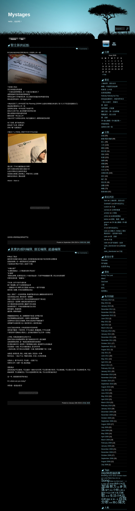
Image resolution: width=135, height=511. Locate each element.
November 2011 (107, 340)
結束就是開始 (106, 93)
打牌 (112, 493)
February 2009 (106, 443)
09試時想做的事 (110, 473)
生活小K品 (117, 495)
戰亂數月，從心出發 (108, 114)
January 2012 (106, 334)
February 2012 (106, 331)
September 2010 (107, 384)
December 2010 (107, 374)
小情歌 (114, 213)
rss (119, 478)
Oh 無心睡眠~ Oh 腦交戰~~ (111, 121)
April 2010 (105, 399)
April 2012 (105, 325)
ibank (124, 475)
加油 (105, 486)
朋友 (102, 154)
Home (13, 39)
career (110, 475)
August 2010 (105, 387)
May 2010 (104, 396)
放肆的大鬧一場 (107, 127)
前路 (108, 484)
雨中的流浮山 (119, 204)
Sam (105, 201)
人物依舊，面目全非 (108, 83)
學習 (111, 490)
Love (106, 478)
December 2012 (107, 309)
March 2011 (105, 365)
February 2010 (106, 406)
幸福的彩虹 (105, 124)
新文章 (103, 151)
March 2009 (105, 440)
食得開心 (104, 291)
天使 (113, 207)
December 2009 (107, 412)
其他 (84, 403)
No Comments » (82, 253)
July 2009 (104, 427)
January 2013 (106, 306)
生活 (102, 170)
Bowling (104, 476)
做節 (104, 484)
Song (105, 480)
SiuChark (104, 282)
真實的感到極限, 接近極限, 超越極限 (36, 249)
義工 (102, 179)
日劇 (121, 492)
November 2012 (107, 312)
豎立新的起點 (20, 45)
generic (106, 222)
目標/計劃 (83, 242)
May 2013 (104, 303)
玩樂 (102, 167)
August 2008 (105, 461)
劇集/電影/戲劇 (106, 139)
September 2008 (107, 458)
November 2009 (107, 415)
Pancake (104, 260)
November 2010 (107, 378)
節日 (102, 176)
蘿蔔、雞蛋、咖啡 (117, 219)
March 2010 (105, 402)
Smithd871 (108, 204)
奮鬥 (107, 490)
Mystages (19, 14)
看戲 (108, 499)
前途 (112, 484)
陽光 (121, 502)
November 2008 (107, 452)
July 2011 (104, 353)
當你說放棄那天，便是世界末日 (112, 99)
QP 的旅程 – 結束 (116, 243)
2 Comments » (83, 49)
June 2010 (105, 393)
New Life (115, 478)
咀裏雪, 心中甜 (106, 90)
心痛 (121, 490)
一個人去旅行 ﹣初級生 (109, 102)
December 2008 (107, 449)
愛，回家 (104, 118)
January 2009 (106, 446)
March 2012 (105, 328)
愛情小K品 (105, 493)
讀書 (88, 242)
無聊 (102, 161)
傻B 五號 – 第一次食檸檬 (110, 111)
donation (120, 475)
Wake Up (113, 481)
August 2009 (105, 424)
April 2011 (105, 362)
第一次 (116, 499)
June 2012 (105, 318)
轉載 (102, 188)
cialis (106, 231)
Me (22, 39)
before (106, 219)
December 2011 (107, 337)
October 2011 (106, 343)
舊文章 (103, 182)
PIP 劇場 (104, 263)
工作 (102, 145)
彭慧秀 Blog (105, 266)
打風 (117, 493)
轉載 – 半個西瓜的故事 (109, 86)
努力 (113, 486)
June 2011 (105, 356)
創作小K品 (119, 483)
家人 (102, 142)
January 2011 (106, 371)
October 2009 (106, 418)
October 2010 (106, 381)
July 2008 (104, 465)
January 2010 (106, 409)
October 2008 (106, 455)
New (110, 478)
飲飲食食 (104, 192)
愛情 (102, 148)
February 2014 (106, 300)
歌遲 (88, 403)
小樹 (116, 489)
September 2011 (107, 346)
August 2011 (105, 350)
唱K (118, 487)
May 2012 (104, 322)
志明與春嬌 (116, 210)
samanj (106, 210)
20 (105, 228)
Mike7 (103, 278)
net (105, 240)
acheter (106, 213)
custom (106, 207)
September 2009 (107, 421)
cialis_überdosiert (110, 246)
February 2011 (106, 368)
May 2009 (104, 434)
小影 (102, 285)
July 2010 (104, 390)
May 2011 (104, 359)
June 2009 (105, 430)
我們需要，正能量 (107, 108)
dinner (115, 475)
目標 (103, 499)
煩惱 (102, 164)
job (102, 478)
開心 (115, 502)
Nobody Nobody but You (110, 96)
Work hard (119, 481)
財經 (110, 502)
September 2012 (107, 315)
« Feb (104, 75)
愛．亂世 (104, 105)
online (106, 216)
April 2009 (105, 437)
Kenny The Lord (107, 275)
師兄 (102, 288)
